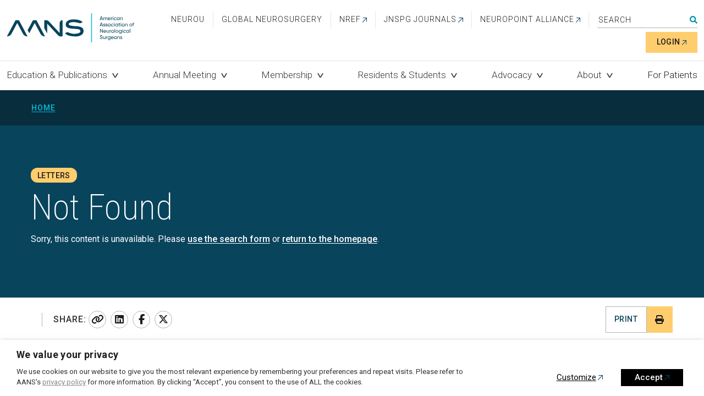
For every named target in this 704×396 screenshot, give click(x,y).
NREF (350, 19)
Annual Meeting (184, 74)
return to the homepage (329, 239)
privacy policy (64, 382)
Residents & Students (402, 74)
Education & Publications (57, 74)
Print (625, 319)
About (589, 74)
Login (668, 41)
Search (693, 20)
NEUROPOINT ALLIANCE (527, 19)
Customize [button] (576, 377)
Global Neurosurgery (272, 19)
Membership (286, 74)
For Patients (672, 74)
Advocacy (512, 74)
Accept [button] (649, 377)
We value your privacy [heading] (67, 354)
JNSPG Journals (420, 19)
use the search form (229, 239)
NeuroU (188, 19)
